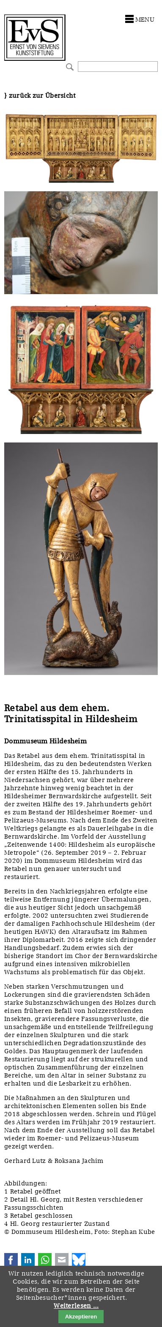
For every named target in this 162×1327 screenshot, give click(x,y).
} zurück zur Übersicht (40, 95)
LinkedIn (28, 1260)
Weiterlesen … (76, 1306)
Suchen (69, 66)
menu (144, 19)
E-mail (62, 1260)
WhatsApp (45, 1260)
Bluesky (78, 1260)
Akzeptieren (81, 1316)
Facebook (11, 1260)
